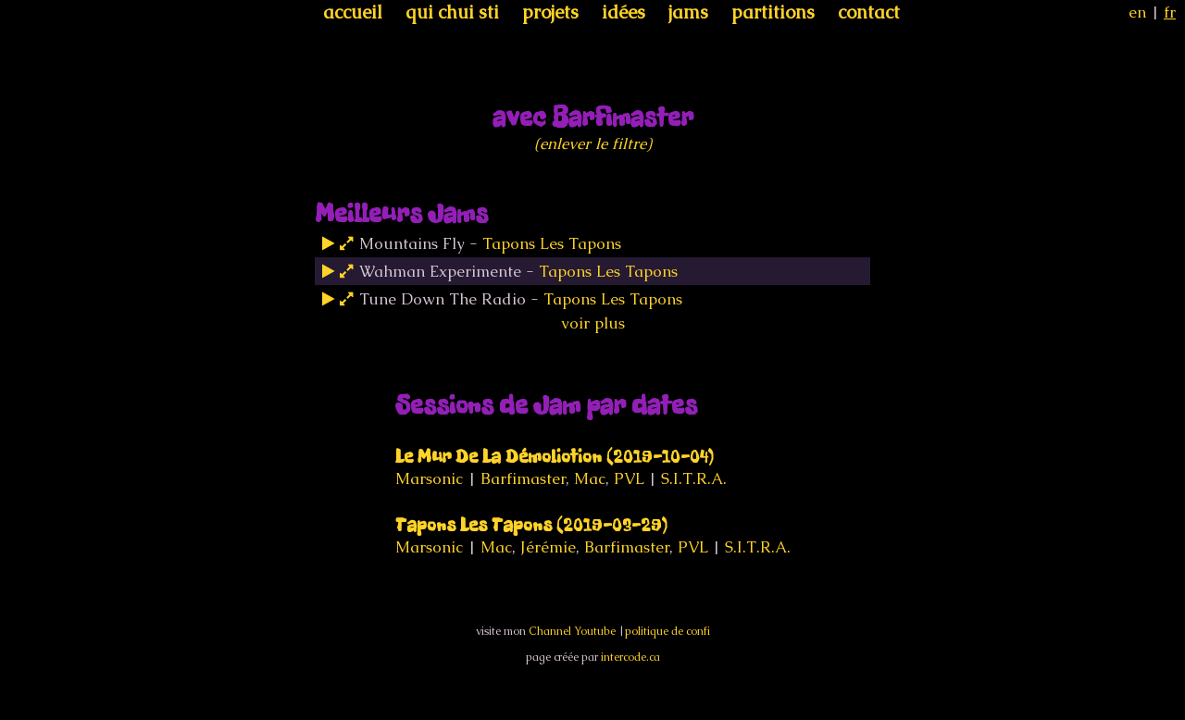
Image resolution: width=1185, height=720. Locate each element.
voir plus (593, 323)
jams (688, 12)
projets (550, 12)
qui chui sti (452, 12)
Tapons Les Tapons (551, 243)
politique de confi (667, 631)
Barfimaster (523, 478)
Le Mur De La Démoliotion (554, 456)
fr (1170, 12)
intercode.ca (630, 657)
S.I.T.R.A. (694, 478)
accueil (352, 12)
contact (869, 12)
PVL (628, 478)
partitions (773, 12)
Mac (589, 478)
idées (623, 12)
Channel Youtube (572, 631)
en (1137, 12)
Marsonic (429, 478)
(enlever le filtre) (593, 143)
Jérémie (548, 547)
